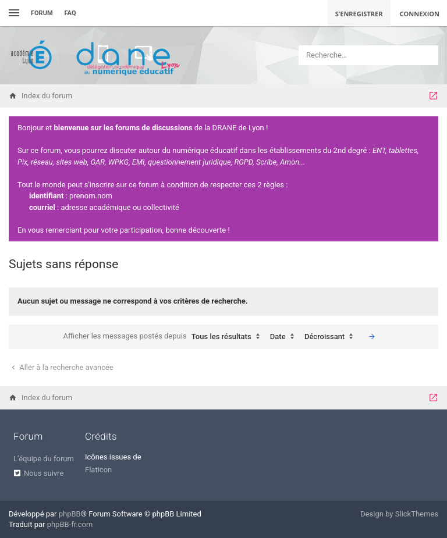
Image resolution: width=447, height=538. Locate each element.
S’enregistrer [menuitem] (359, 13)
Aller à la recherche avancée (61, 367)
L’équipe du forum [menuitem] (43, 458)
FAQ (70, 13)
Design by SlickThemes (399, 514)
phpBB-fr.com (70, 524)
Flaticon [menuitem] (98, 469)
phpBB (70, 514)
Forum (42, 13)
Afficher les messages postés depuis (164, 336)
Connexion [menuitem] (420, 13)
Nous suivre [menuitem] (43, 473)
